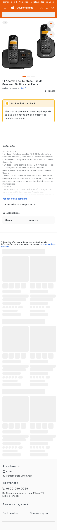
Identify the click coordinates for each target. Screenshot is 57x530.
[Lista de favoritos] (47, 8)
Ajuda (9, 471)
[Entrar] (41, 8)
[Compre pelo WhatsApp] (22, 2)
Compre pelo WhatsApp (19, 475)
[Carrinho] (52, 8)
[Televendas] (37, 2)
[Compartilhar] (51, 34)
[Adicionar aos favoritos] (51, 24)
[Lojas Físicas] (50, 2)
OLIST (23, 88)
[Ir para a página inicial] (22, 8)
